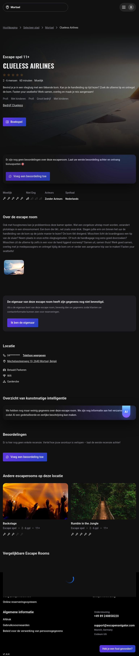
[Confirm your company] (22, 322)
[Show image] (14, 267)
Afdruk (7, 619)
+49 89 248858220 (106, 616)
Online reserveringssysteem (20, 602)
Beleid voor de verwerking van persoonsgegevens (33, 631)
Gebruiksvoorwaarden (16, 625)
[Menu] (127, 7)
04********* (13, 355)
